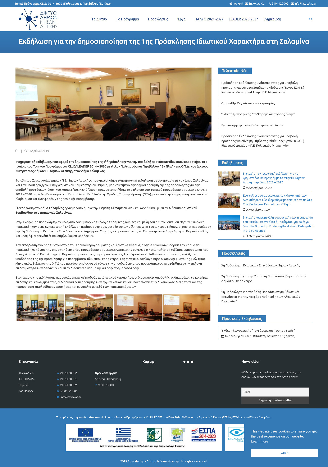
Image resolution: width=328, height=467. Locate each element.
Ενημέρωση (272, 19)
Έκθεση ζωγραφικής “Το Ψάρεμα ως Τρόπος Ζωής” (258, 114)
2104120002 (280, 3)
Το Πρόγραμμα (127, 19)
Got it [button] (284, 452)
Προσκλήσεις (158, 19)
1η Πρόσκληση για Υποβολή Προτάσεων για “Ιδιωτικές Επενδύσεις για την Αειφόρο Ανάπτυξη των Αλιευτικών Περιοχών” (260, 296)
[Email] (275, 392)
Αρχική (238, 3)
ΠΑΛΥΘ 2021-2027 (209, 19)
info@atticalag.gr (306, 3)
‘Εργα (181, 19)
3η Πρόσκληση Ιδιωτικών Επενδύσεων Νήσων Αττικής (260, 265)
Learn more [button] (259, 441)
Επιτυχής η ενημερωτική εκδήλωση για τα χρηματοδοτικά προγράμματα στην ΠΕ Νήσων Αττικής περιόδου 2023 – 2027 (274, 178)
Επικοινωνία (257, 3)
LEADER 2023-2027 (243, 19)
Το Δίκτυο (99, 19)
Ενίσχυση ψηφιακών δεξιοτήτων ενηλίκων (252, 125)
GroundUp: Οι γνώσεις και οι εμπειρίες (248, 103)
